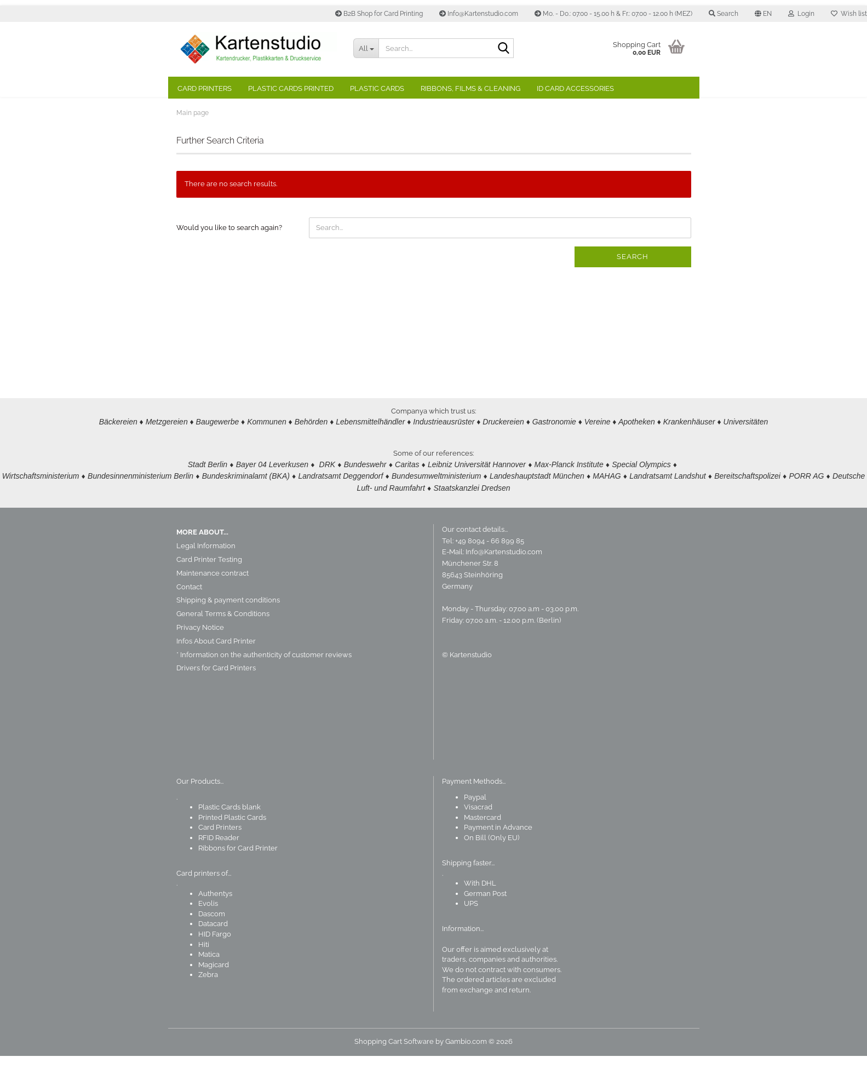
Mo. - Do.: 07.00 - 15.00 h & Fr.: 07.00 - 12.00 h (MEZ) (613, 14)
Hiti (203, 962)
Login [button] (801, 14)
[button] (763, 13)
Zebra (208, 993)
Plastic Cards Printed (291, 88)
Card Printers (204, 88)
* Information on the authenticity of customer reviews (264, 673)
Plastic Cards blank (229, 825)
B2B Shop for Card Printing (379, 14)
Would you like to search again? (229, 246)
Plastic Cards (377, 88)
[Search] (503, 49)
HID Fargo (214, 952)
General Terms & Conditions (222, 632)
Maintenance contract (212, 591)
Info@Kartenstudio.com (478, 14)
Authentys (215, 912)
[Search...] (365, 48)
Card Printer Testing (209, 577)
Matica (209, 972)
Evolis (208, 921)
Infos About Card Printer (216, 659)
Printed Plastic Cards (232, 835)
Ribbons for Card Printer (238, 866)
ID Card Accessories (575, 88)
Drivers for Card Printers (216, 686)
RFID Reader (218, 856)
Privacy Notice (200, 645)
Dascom (211, 932)
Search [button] (723, 14)
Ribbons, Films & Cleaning (470, 88)
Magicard (213, 983)
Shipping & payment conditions (228, 618)
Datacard (213, 942)
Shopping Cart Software (394, 1059)
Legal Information (206, 564)
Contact (189, 605)
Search (632, 275)
